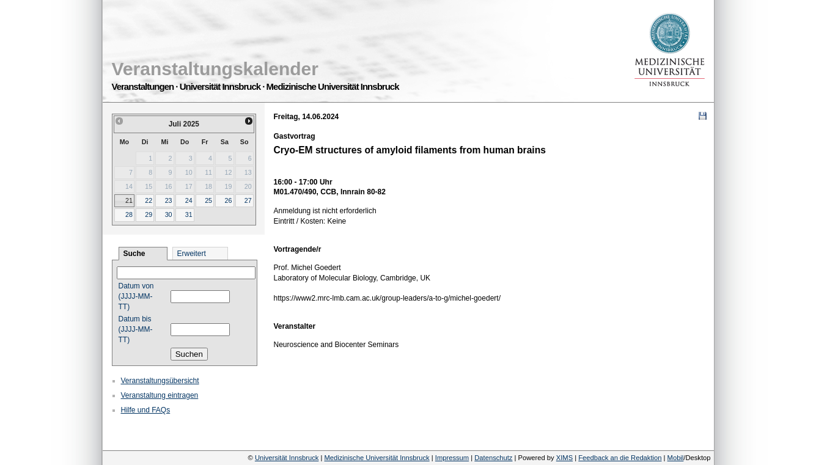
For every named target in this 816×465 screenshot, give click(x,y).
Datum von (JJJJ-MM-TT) (136, 296)
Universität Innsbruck (286, 457)
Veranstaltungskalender (215, 69)
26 (228, 200)
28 (129, 214)
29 (148, 214)
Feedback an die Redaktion (619, 457)
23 (168, 200)
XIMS (564, 457)
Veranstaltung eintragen (160, 395)
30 (168, 214)
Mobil (675, 457)
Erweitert (191, 253)
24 (189, 200)
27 (248, 200)
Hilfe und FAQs (146, 410)
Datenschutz (493, 457)
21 (129, 200)
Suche (134, 253)
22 (148, 200)
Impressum (452, 457)
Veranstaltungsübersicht (160, 380)
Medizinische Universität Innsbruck (376, 457)
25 (208, 200)
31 (189, 214)
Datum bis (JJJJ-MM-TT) (136, 329)
